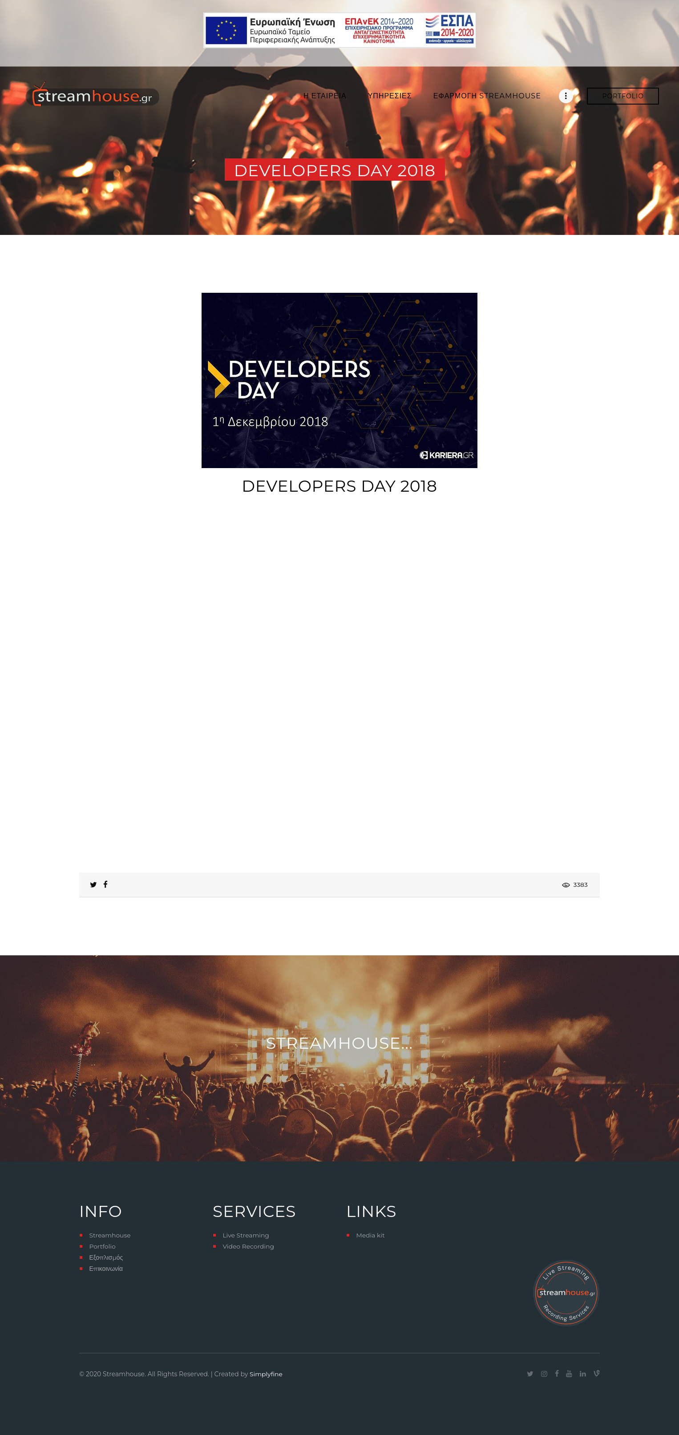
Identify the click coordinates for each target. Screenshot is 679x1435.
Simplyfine (266, 1374)
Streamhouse (110, 1235)
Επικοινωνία (106, 1269)
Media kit (370, 1235)
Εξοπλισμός (106, 1257)
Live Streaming (245, 1235)
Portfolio (102, 1246)
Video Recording (248, 1246)
